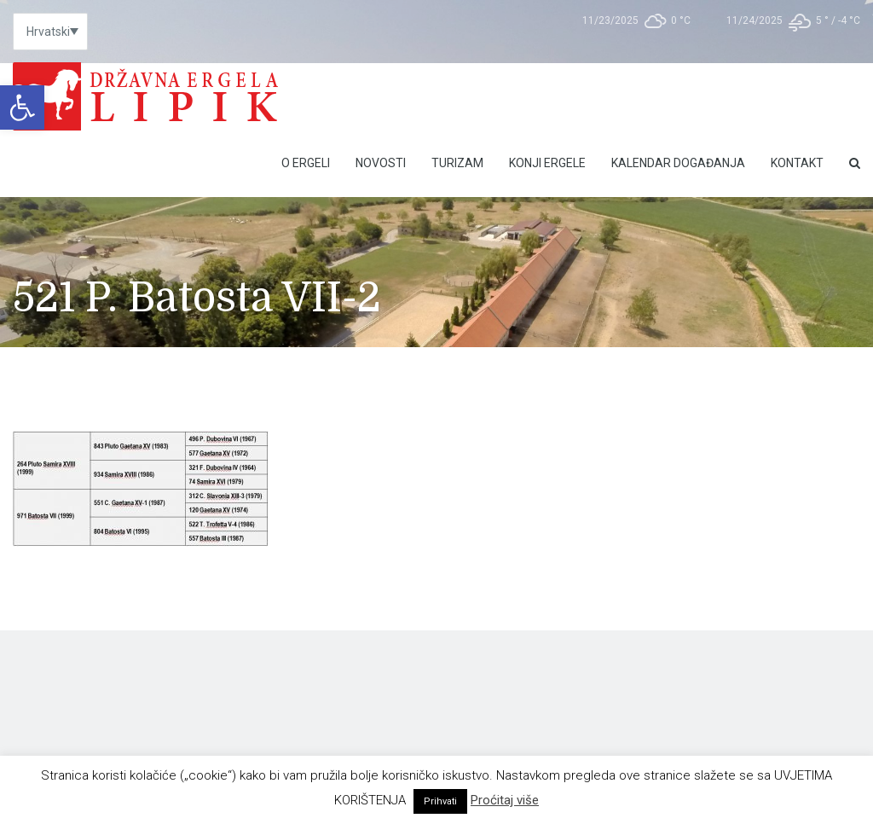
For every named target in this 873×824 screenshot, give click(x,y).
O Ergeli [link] (305, 163)
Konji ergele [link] (547, 163)
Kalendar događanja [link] (678, 163)
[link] (22, 107)
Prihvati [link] (440, 801)
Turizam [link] (457, 163)
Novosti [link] (381, 163)
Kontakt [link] (797, 163)
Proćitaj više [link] (505, 800)
